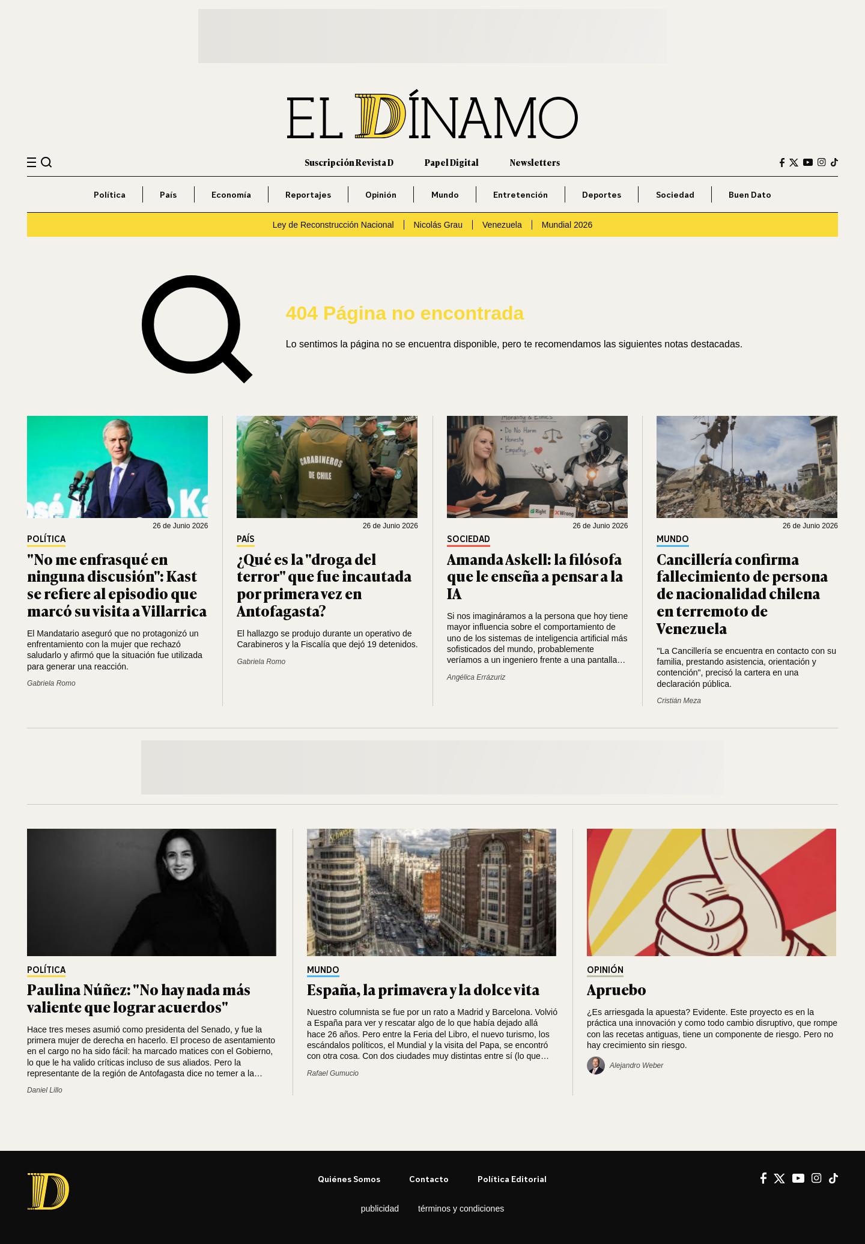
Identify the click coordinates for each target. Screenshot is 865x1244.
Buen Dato (750, 194)
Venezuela (502, 225)
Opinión (380, 194)
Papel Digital (452, 162)
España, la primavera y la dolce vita (423, 988)
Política (110, 194)
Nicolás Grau (438, 225)
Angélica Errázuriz (476, 677)
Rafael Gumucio (333, 1073)
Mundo (445, 194)
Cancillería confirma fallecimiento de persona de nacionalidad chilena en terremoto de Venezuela (742, 593)
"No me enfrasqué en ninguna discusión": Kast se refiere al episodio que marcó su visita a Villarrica (117, 584)
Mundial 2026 (567, 225)
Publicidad (380, 1208)
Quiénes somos (349, 1179)
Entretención (520, 194)
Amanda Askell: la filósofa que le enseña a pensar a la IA (535, 576)
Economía (231, 194)
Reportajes (308, 194)
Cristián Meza (678, 701)
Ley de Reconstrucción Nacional (333, 225)
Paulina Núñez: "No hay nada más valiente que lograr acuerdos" (138, 997)
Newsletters (535, 162)
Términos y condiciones (461, 1208)
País (168, 194)
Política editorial (512, 1179)
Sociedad (675, 194)
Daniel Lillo (44, 1090)
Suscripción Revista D (349, 162)
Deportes (601, 194)
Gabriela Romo (51, 683)
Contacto (429, 1179)
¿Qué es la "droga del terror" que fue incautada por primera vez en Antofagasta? (324, 584)
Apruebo (616, 988)
